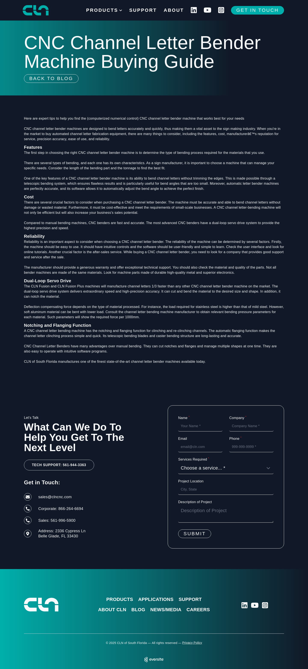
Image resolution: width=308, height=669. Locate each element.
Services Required (193, 459)
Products (119, 599)
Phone (235, 438)
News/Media (166, 609)
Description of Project (195, 502)
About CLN (112, 609)
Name (184, 418)
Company (237, 418)
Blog (138, 609)
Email (182, 438)
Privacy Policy (192, 642)
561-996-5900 (63, 520)
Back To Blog (51, 78)
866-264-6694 (70, 508)
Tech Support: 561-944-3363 (59, 465)
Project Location (191, 481)
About (174, 10)
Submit (195, 533)
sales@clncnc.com (55, 497)
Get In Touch (257, 10)
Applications (155, 599)
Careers (198, 609)
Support (143, 10)
